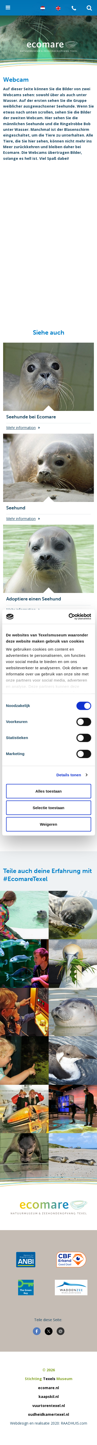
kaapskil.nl (49, 1396)
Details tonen (68, 775)
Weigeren (48, 824)
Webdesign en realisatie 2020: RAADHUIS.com (48, 1423)
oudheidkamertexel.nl (48, 1414)
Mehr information (21, 427)
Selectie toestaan (48, 807)
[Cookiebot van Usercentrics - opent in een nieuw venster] (69, 616)
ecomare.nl (48, 1387)
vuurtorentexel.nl (48, 1405)
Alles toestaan (48, 791)
